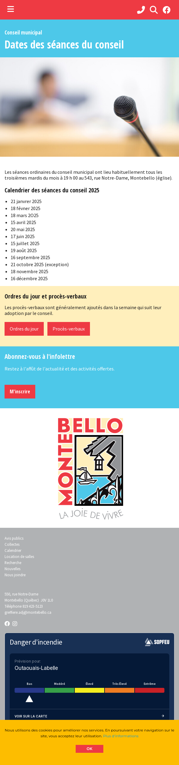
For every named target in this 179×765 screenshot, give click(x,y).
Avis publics (14, 538)
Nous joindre (15, 574)
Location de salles (19, 556)
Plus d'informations (120, 736)
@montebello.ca (37, 612)
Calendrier (13, 550)
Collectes (12, 544)
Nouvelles (12, 568)
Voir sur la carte (89, 716)
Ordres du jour (24, 329)
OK (89, 748)
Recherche (13, 562)
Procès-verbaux (69, 329)
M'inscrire (20, 391)
